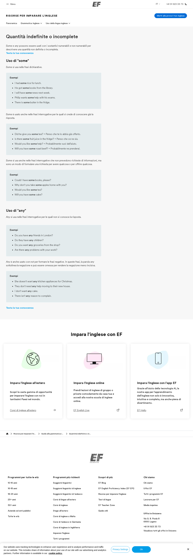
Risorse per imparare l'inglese (112, 494)
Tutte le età (13, 516)
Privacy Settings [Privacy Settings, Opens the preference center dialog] (120, 549)
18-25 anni (13, 494)
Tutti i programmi (61, 538)
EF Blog (102, 483)
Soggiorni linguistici (62, 483)
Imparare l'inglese (61, 533)
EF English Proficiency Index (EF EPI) (116, 488)
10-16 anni (12, 483)
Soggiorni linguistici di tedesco (67, 494)
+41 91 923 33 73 (152, 526)
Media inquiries (151, 505)
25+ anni (12, 499)
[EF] (96, 4)
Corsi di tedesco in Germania (67, 522)
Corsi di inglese (60, 505)
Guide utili (103, 511)
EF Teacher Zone (106, 505)
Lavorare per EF (151, 499)
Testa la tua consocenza (19, 53)
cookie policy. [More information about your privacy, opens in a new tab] (55, 553)
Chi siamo (148, 483)
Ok (141, 549)
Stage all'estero (60, 511)
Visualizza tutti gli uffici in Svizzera (160, 530)
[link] (32, 16)
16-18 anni (12, 488)
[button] (11, 4)
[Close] (188, 549)
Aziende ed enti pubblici (19, 511)
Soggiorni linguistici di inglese (67, 488)
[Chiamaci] (176, 4)
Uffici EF (148, 488)
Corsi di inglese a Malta (64, 516)
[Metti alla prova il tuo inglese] (170, 15)
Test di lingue (104, 499)
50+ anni (12, 505)
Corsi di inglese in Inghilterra (66, 527)
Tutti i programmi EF (153, 494)
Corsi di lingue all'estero (64, 499)
